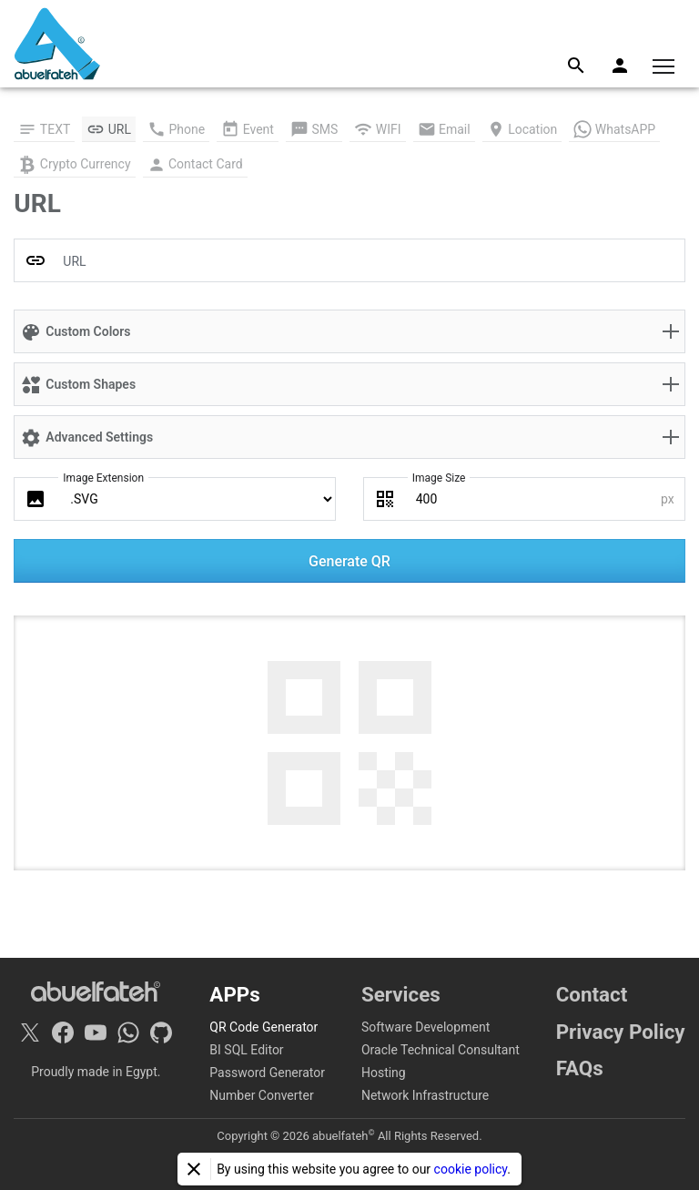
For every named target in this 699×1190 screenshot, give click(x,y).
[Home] (57, 43)
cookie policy (471, 1169)
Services (401, 994)
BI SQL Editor (246, 1050)
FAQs (579, 1068)
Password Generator (267, 1072)
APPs (234, 994)
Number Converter (261, 1095)
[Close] (193, 1169)
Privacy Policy (620, 1031)
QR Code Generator (263, 1027)
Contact (592, 994)
